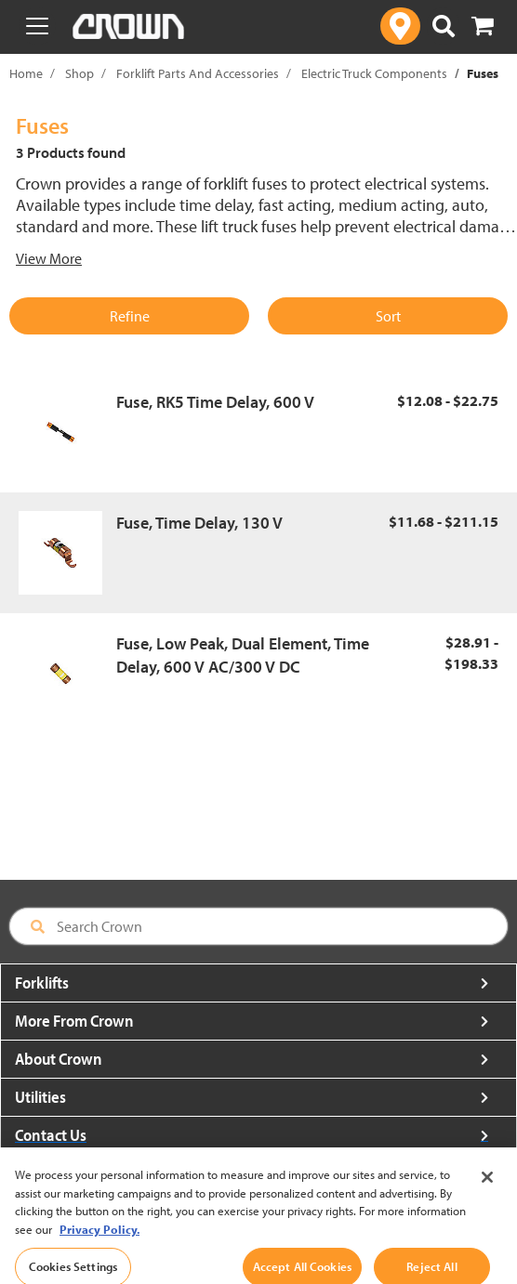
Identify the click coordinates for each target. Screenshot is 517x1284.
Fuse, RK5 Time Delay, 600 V (215, 402)
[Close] (487, 1187)
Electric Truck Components (374, 73)
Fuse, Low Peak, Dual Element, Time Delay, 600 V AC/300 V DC (242, 655)
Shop (79, 73)
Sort (388, 316)
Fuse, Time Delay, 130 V (199, 522)
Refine (130, 316)
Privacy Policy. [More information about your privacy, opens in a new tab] (99, 1239)
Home (26, 73)
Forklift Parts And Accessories (197, 73)
